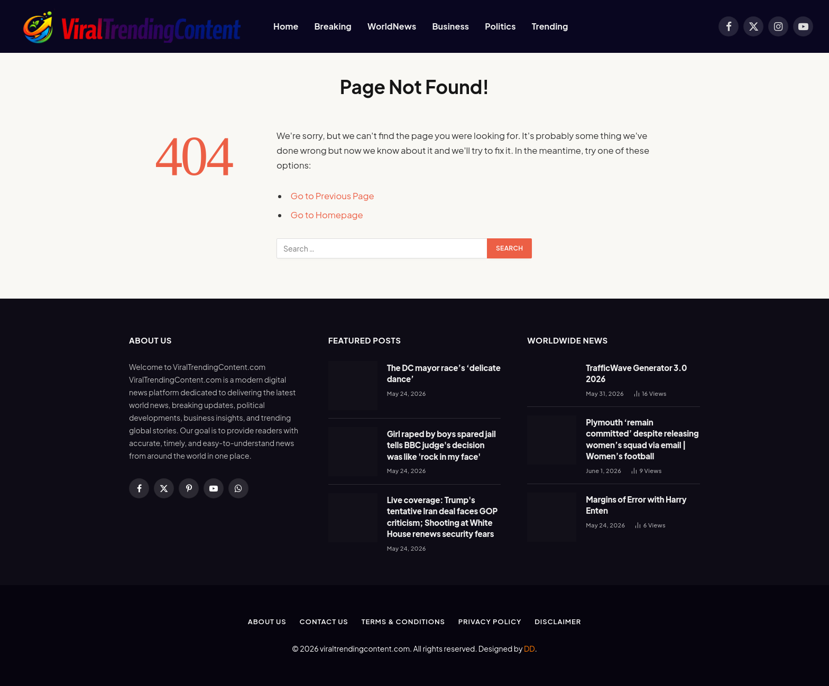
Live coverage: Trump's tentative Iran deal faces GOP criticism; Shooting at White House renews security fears (442, 517)
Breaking (333, 26)
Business (450, 26)
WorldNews (391, 26)
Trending (550, 26)
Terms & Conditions (403, 621)
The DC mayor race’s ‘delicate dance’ (444, 373)
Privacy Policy (489, 621)
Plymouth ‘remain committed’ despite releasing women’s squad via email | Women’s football (642, 439)
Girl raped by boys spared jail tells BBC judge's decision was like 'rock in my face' (441, 445)
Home (285, 26)
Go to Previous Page (332, 195)
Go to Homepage (327, 214)
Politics (500, 26)
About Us (267, 621)
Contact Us (324, 621)
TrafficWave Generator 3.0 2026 (636, 373)
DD (529, 648)
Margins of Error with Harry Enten (636, 504)
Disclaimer (558, 621)
